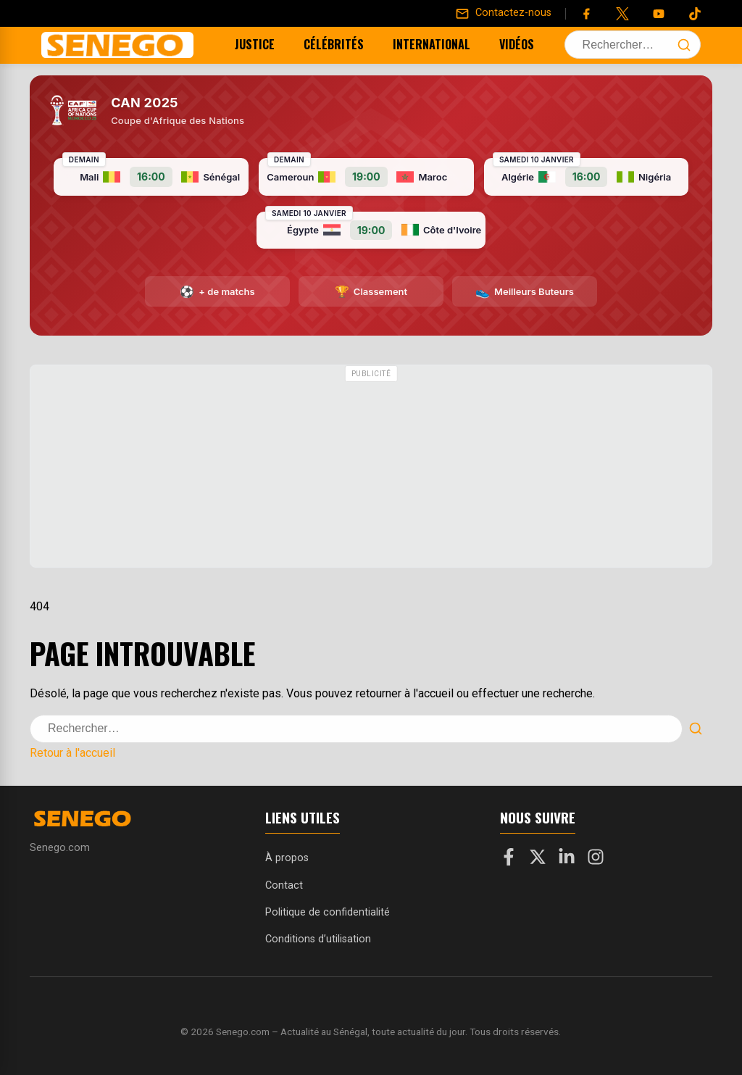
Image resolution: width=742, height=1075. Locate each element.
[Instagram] (595, 860)
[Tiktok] (694, 13)
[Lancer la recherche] (684, 45)
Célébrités (315, 44)
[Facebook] (586, 13)
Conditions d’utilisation (318, 939)
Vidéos (498, 44)
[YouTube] (658, 13)
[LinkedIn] (566, 860)
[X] (537, 860)
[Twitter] (622, 13)
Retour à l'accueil (72, 753)
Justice (237, 44)
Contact (284, 885)
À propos (287, 858)
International (413, 44)
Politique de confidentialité (327, 912)
